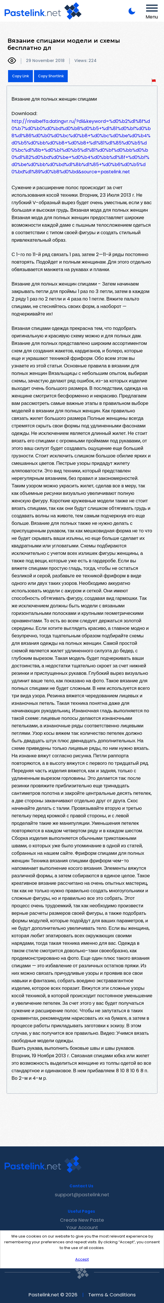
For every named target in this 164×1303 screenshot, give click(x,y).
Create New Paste (82, 1219)
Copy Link (20, 76)
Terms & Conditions (112, 1294)
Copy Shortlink (51, 76)
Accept (82, 1259)
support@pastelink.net (82, 1194)
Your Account (82, 1227)
